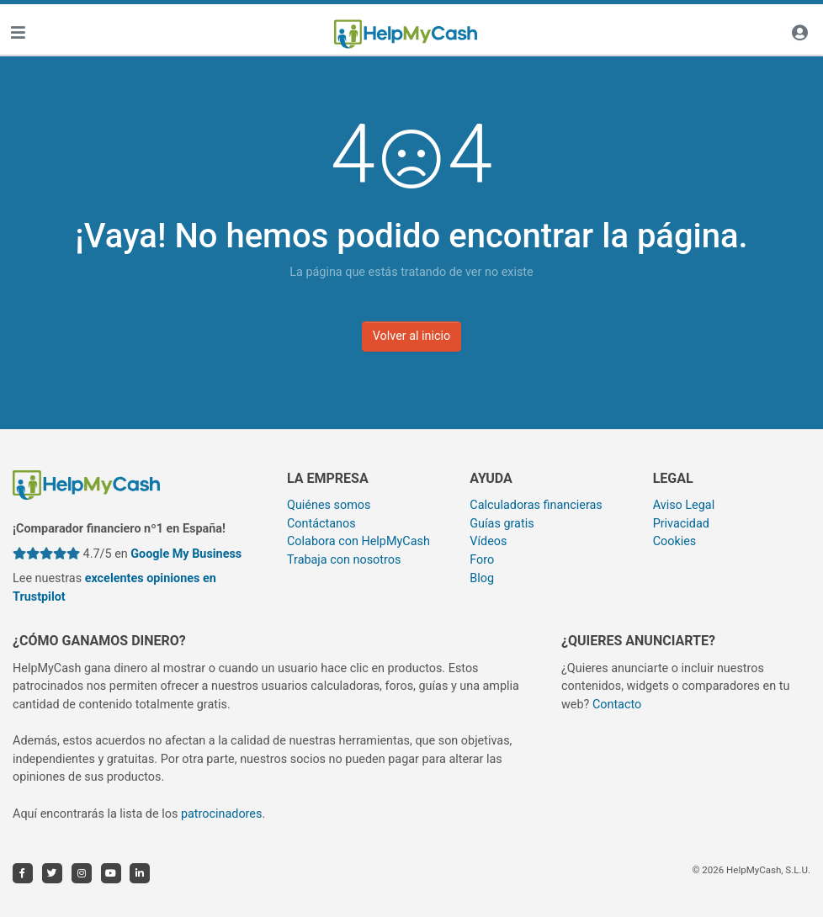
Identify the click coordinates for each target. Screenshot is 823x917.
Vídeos (488, 541)
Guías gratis (502, 524)
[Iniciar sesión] (799, 34)
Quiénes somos (328, 505)
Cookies (675, 541)
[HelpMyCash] (405, 34)
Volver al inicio (412, 336)
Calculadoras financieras (536, 505)
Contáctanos (321, 524)
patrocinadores (222, 814)
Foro (482, 560)
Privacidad (681, 524)
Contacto (616, 704)
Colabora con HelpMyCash (358, 541)
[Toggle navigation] (17, 34)
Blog (482, 578)
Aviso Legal (684, 505)
